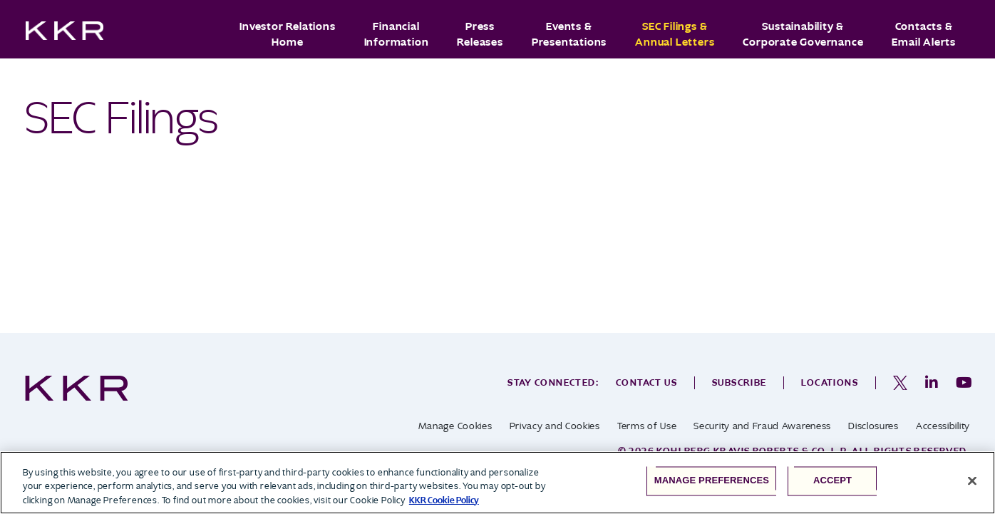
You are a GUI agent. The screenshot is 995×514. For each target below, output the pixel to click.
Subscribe (739, 382)
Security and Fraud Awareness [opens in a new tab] (762, 426)
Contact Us (646, 382)
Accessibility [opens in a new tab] (943, 426)
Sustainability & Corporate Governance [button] (803, 34)
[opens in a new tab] (900, 383)
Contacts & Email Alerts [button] (924, 34)
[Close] (972, 480)
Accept (832, 481)
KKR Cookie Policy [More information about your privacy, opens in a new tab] (444, 500)
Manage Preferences (711, 481)
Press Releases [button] (479, 34)
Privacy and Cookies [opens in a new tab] (555, 426)
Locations (829, 382)
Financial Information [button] (396, 34)
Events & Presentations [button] (569, 34)
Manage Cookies (455, 426)
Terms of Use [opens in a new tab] (646, 426)
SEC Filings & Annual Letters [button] (674, 34)
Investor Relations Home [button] (287, 34)
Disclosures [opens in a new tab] (873, 426)
